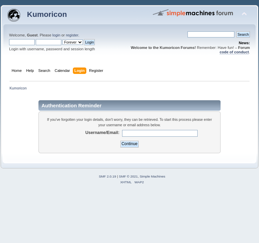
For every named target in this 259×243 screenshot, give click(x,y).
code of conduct (234, 52)
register (72, 35)
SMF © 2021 (128, 176)
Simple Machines (152, 176)
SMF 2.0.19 (107, 176)
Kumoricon (47, 14)
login (56, 35)
